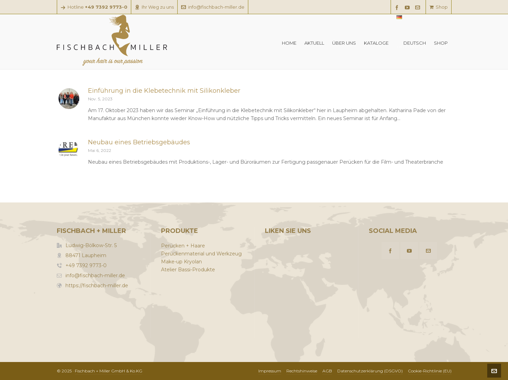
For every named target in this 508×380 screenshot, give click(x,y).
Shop (438, 7)
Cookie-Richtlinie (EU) (430, 370)
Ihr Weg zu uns (154, 7)
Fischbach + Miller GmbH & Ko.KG (108, 370)
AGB (327, 370)
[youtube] (408, 7)
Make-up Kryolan (181, 262)
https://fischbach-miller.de (96, 285)
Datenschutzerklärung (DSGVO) (370, 370)
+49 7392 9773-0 (86, 265)
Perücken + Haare (183, 246)
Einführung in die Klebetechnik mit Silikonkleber (164, 90)
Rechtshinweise (301, 370)
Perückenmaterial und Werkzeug (201, 254)
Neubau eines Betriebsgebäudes (139, 142)
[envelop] (418, 7)
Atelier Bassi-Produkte (188, 269)
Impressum (269, 370)
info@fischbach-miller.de (212, 7)
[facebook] (397, 7)
